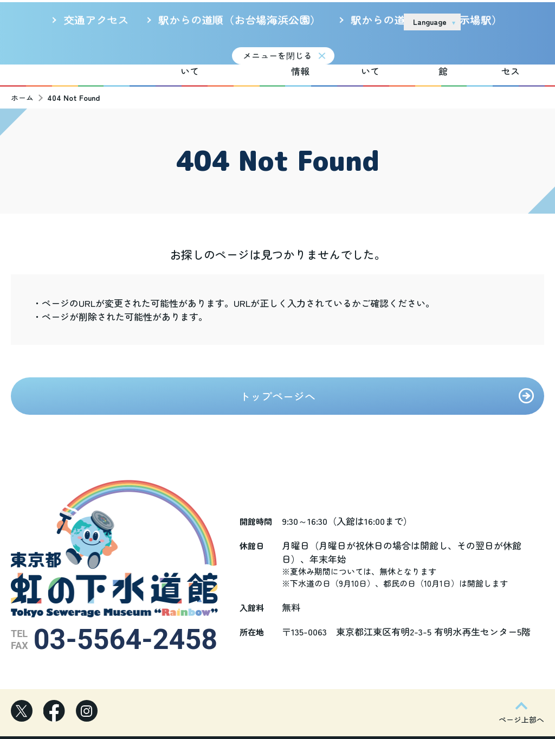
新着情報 (247, 50)
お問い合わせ (499, 21)
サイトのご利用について (315, 21)
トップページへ (277, 382)
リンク (381, 21)
